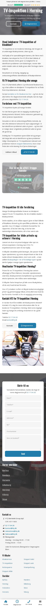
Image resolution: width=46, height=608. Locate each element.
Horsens (6, 480)
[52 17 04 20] (29, 152)
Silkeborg (6, 485)
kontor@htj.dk (12, 320)
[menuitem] (23, 1)
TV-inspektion (7, 563)
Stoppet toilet (29, 559)
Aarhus (5, 470)
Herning (6, 489)
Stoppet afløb (7, 571)
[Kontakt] (13, 23)
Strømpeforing (29, 567)
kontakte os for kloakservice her (19, 94)
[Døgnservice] (31, 23)
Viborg (5, 494)
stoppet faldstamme (24, 144)
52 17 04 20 (23, 99)
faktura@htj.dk (11, 534)
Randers (6, 475)
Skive (4, 499)
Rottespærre (7, 567)
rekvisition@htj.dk (12, 531)
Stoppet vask (29, 563)
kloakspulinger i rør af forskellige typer (22, 260)
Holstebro (6, 588)
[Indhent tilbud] (11, 152)
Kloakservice (7, 559)
